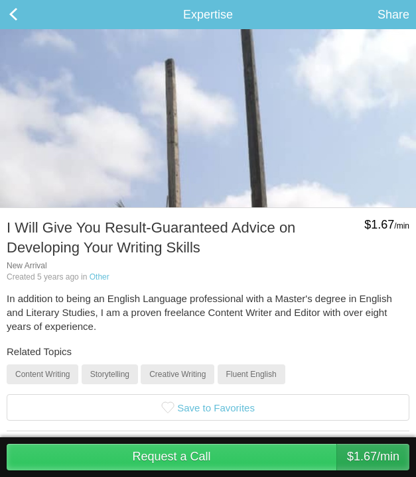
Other (99, 277)
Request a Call (270, 457)
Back (26, 14)
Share (393, 14)
